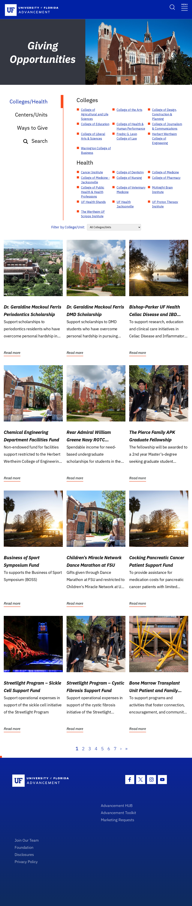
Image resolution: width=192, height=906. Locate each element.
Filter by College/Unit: (68, 227)
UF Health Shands (93, 202)
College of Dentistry (130, 172)
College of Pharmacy (166, 178)
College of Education (95, 124)
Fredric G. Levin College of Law (127, 136)
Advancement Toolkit (118, 812)
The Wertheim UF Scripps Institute (93, 214)
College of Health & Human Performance (131, 126)
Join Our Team (27, 840)
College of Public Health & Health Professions (92, 192)
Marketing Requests (117, 819)
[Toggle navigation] (184, 7)
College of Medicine (165, 172)
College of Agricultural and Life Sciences (94, 114)
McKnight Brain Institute (162, 190)
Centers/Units (31, 114)
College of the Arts (129, 110)
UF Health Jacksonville (125, 204)
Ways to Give (32, 127)
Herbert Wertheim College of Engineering (164, 138)
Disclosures (24, 854)
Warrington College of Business (96, 150)
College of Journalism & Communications (167, 126)
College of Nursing (129, 178)
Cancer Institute (92, 172)
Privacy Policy (26, 861)
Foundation (24, 847)
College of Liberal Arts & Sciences (93, 136)
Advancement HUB (117, 805)
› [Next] (121, 749)
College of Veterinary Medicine (131, 190)
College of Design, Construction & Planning (164, 114)
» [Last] (126, 749)
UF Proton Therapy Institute (165, 204)
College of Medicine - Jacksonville (95, 180)
